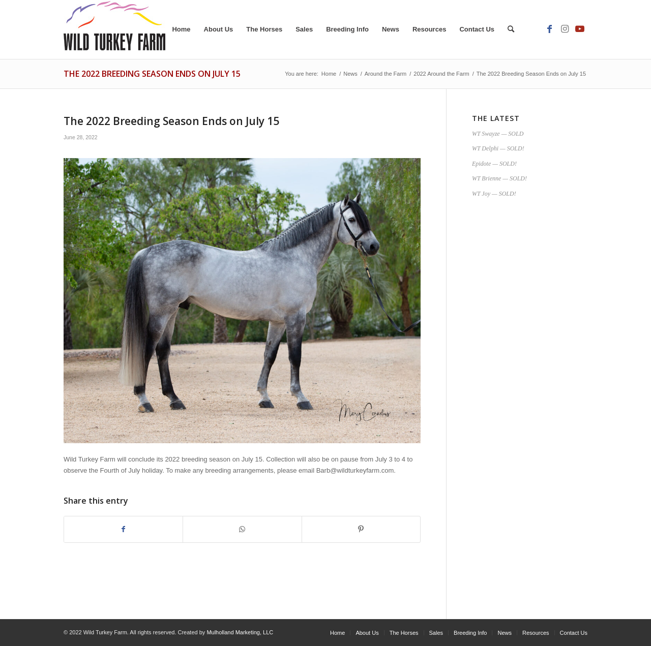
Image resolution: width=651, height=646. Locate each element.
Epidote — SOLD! (494, 163)
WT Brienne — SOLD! (499, 178)
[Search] (511, 29)
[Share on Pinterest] (361, 529)
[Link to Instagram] (564, 29)
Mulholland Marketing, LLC (239, 632)
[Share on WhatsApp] (242, 529)
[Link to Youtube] (579, 29)
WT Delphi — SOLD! (498, 148)
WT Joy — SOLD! (494, 193)
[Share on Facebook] (123, 529)
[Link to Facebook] (549, 29)
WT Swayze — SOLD (497, 133)
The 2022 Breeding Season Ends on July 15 (152, 73)
